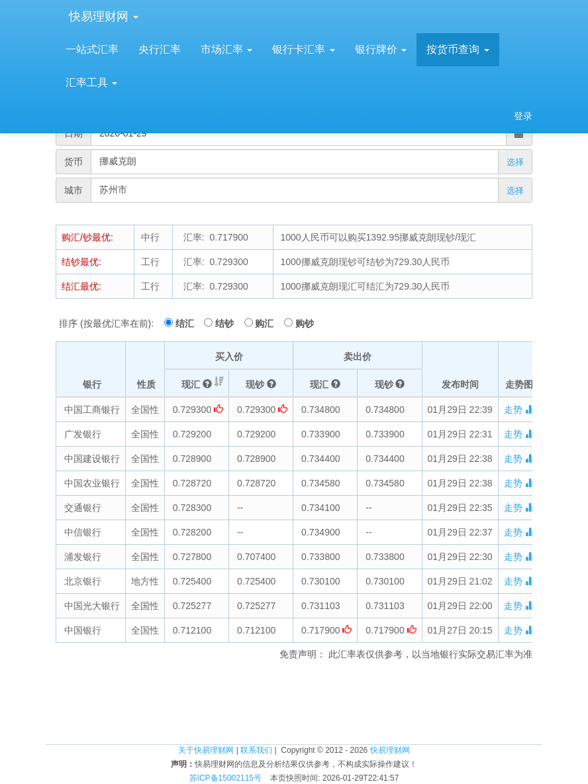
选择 (515, 162)
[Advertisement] (294, 700)
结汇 (188, 323)
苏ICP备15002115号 (225, 778)
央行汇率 (159, 49)
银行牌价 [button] (381, 49)
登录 (523, 116)
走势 (519, 409)
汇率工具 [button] (91, 82)
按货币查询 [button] (457, 49)
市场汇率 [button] (226, 49)
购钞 (304, 323)
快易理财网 (102, 16)
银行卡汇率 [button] (303, 49)
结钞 (228, 323)
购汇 (268, 323)
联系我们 (256, 750)
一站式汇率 (92, 49)
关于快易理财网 (206, 750)
